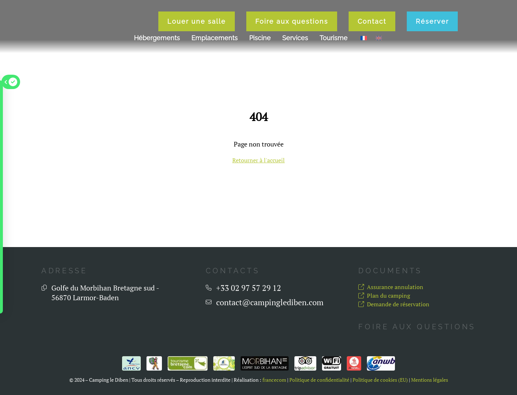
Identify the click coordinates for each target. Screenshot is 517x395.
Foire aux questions (309, 24)
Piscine (260, 43)
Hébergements (157, 43)
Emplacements (214, 43)
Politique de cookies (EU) (380, 380)
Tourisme (334, 43)
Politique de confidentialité (319, 380)
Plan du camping (384, 295)
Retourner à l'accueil (258, 160)
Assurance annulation (390, 287)
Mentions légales (429, 380)
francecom (274, 380)
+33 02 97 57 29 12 (248, 288)
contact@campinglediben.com (269, 302)
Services (295, 43)
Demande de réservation (393, 304)
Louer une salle (214, 24)
